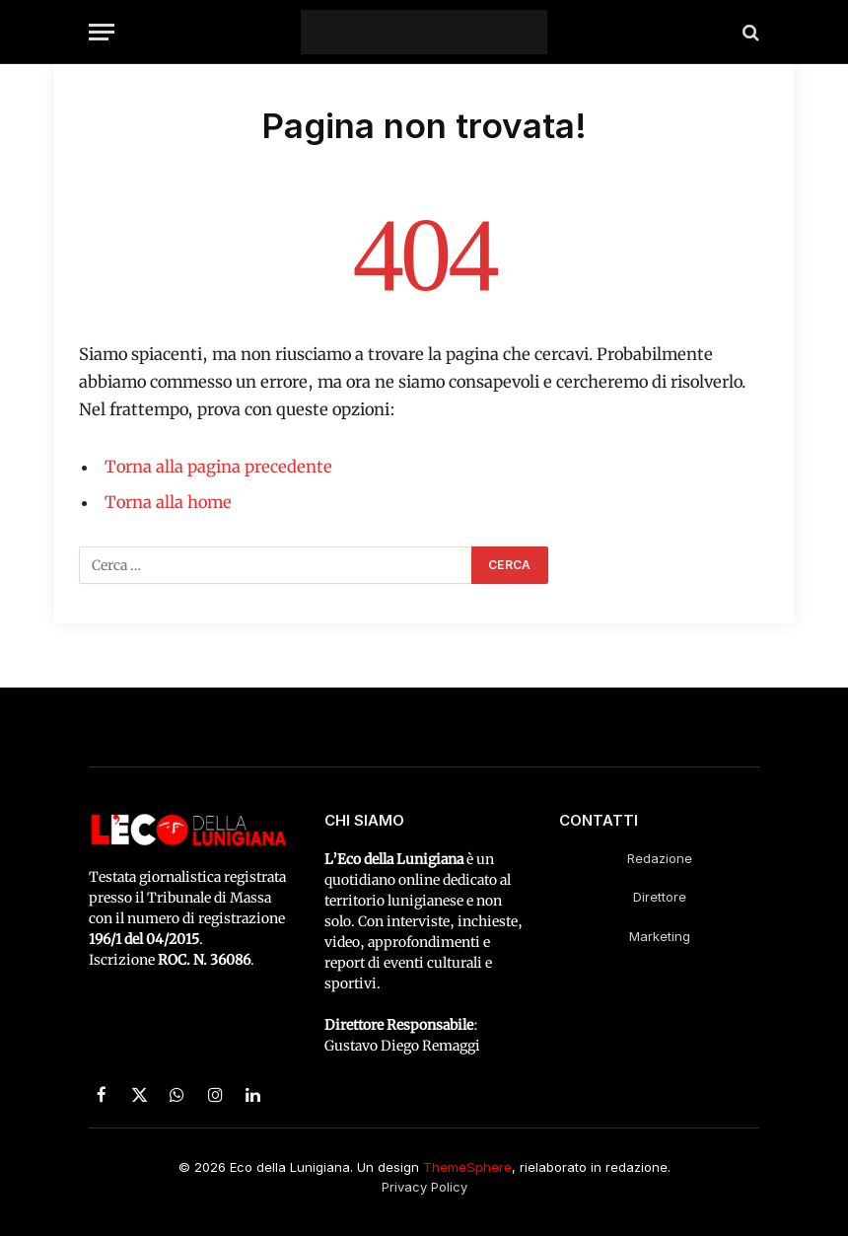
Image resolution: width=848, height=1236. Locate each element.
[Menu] (101, 32)
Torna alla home (168, 502)
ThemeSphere (467, 1167)
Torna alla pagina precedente (218, 467)
